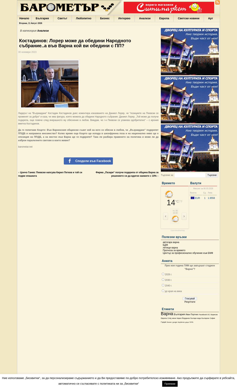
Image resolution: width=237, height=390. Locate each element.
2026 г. (168, 274)
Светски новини (188, 18)
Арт (210, 18)
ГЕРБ (191, 322)
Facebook (203, 315)
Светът (62, 18)
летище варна (170, 247)
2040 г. (168, 285)
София (212, 318)
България (42, 18)
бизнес (169, 322)
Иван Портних (192, 314)
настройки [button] (150, 383)
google (174, 322)
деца (187, 322)
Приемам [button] (170, 383)
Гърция (163, 322)
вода (199, 318)
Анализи (144, 18)
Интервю (124, 18)
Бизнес (105, 18)
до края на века (173, 291)
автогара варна (171, 242)
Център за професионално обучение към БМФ (188, 253)
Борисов (214, 315)
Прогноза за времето (174, 250)
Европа (164, 18)
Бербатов (181, 322)
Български (205, 318)
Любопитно (83, 18)
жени (174, 318)
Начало (24, 18)
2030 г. (168, 280)
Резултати (189, 302)
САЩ (169, 318)
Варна (167, 313)
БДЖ (165, 245)
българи (193, 318)
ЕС (208, 315)
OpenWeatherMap (178, 230)
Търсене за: (167, 175)
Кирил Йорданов (183, 318)
